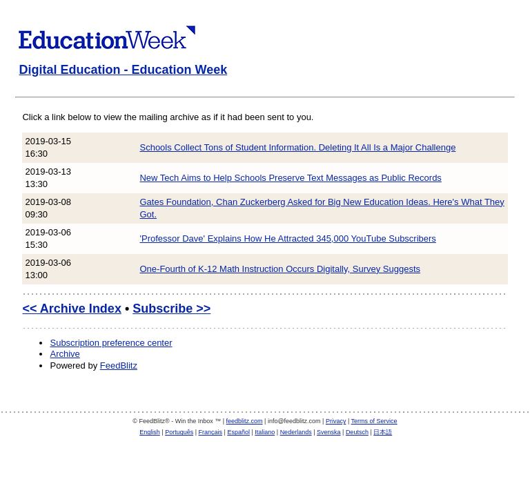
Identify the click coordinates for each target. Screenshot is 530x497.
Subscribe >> (171, 308)
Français (211, 432)
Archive (64, 354)
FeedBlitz (118, 365)
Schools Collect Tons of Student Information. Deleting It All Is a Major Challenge (297, 147)
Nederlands (296, 432)
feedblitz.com (244, 421)
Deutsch (357, 432)
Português (179, 432)
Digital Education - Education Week (123, 70)
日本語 (382, 432)
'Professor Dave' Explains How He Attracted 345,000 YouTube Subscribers (287, 238)
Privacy (336, 421)
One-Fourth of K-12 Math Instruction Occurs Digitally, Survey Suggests (279, 269)
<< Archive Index (71, 308)
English (149, 432)
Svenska (329, 432)
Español (238, 432)
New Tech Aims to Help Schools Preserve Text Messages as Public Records (290, 178)
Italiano (265, 432)
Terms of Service (374, 421)
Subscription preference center (111, 343)
